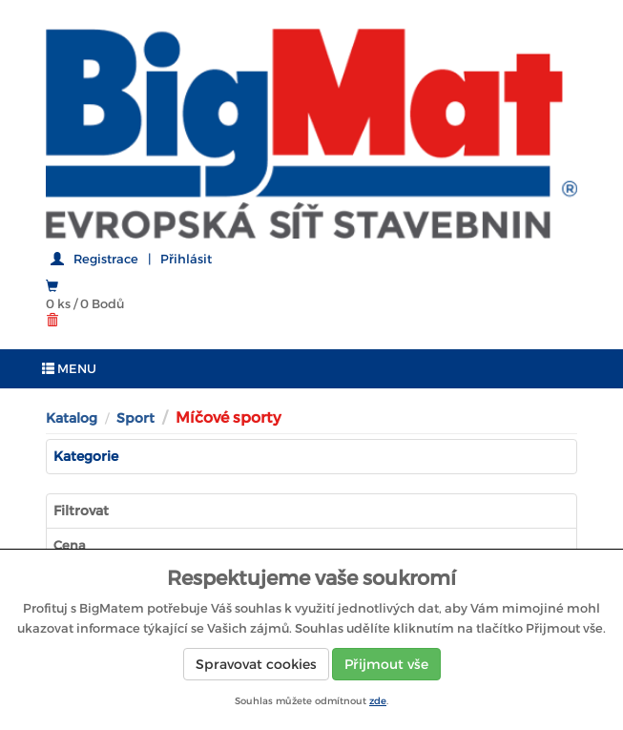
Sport (135, 418)
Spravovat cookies (256, 664)
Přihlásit (186, 259)
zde (377, 701)
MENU (69, 369)
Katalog (71, 418)
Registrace (105, 259)
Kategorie (85, 456)
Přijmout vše (386, 664)
